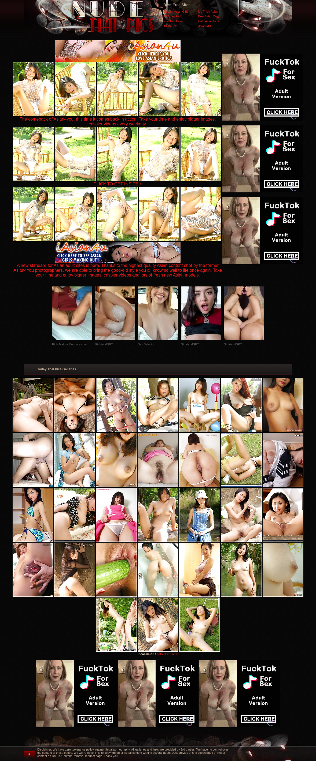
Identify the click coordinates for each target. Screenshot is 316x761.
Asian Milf (204, 26)
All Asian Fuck (172, 16)
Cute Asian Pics (208, 21)
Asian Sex (170, 26)
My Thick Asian (208, 11)
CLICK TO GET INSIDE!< (117, 184)
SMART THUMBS (167, 653)
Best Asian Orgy (208, 16)
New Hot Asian (173, 21)
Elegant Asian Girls (175, 11)
